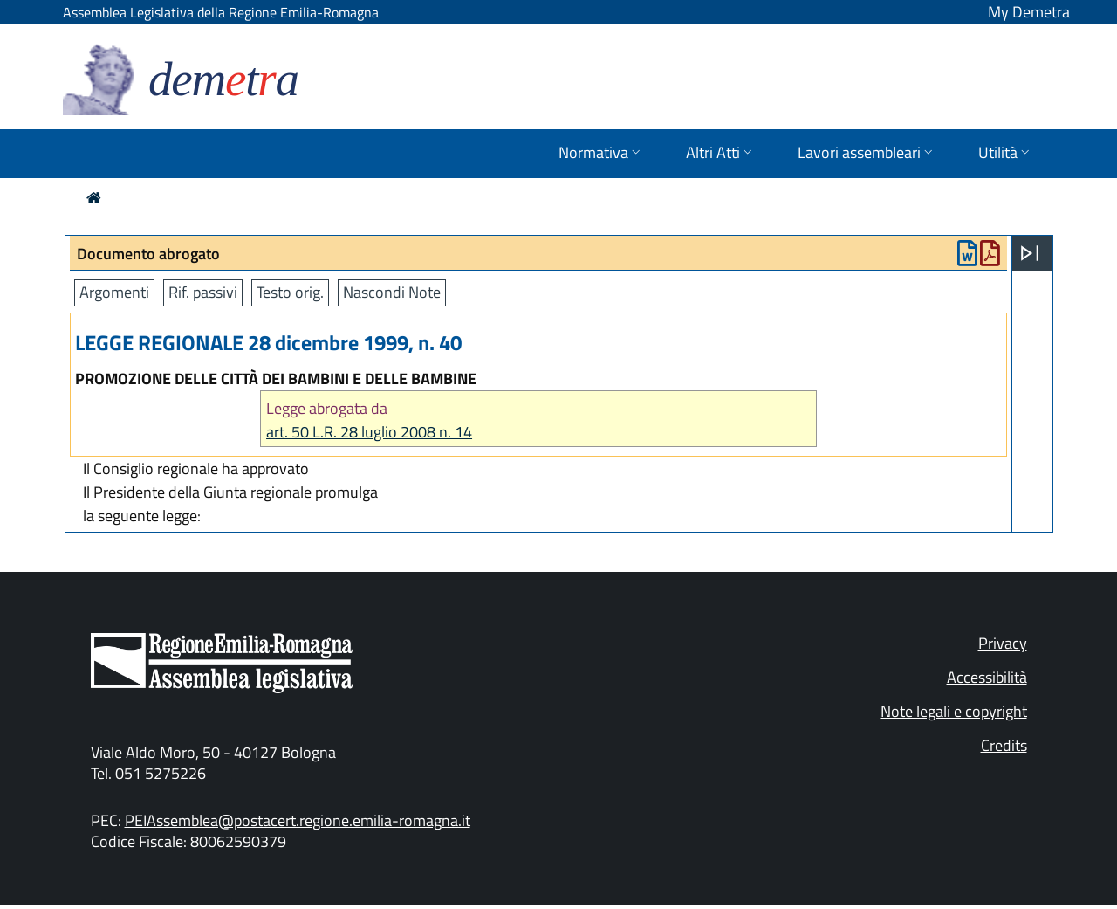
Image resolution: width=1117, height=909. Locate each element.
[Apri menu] (1029, 253)
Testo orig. (290, 292)
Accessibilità (987, 677)
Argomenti (114, 292)
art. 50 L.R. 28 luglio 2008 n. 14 (369, 432)
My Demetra (1029, 12)
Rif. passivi (202, 292)
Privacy (1002, 643)
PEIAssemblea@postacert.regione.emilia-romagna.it (297, 820)
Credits (1004, 745)
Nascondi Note (392, 292)
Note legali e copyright (954, 711)
